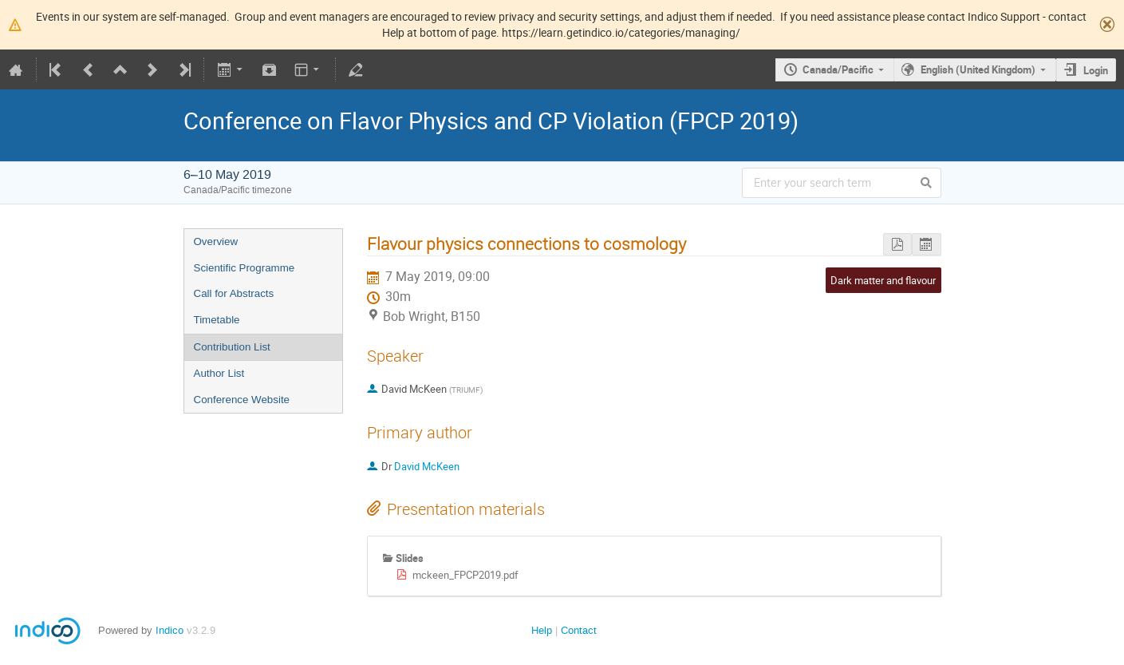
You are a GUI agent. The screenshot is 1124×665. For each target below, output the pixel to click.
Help (541, 630)
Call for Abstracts (234, 293)
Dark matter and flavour (883, 280)
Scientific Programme (244, 268)
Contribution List (232, 347)
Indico (169, 630)
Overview (216, 241)
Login (1095, 70)
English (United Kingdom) (978, 69)
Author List (219, 373)
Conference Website (242, 400)
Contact (579, 630)
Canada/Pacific (838, 69)
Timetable (217, 320)
